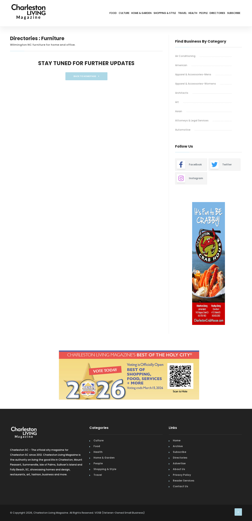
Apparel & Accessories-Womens (195, 83)
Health (171, 14)
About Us (179, 469)
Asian (178, 111)
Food (60, 14)
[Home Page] (28, 7)
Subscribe (230, 14)
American (181, 65)
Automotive (182, 129)
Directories (208, 14)
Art (177, 102)
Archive (178, 446)
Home (176, 440)
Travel (155, 14)
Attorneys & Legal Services (192, 120)
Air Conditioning (185, 56)
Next (245, 264)
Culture (76, 14)
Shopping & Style (130, 14)
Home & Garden (100, 14)
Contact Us (180, 486)
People (188, 14)
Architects (181, 93)
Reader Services (183, 480)
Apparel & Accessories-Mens (193, 74)
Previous (166, 264)
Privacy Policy (182, 475)
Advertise (179, 463)
